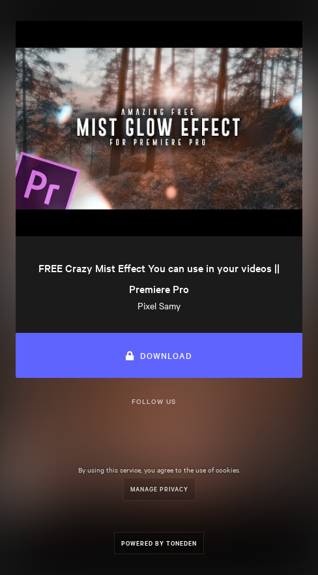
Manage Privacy (159, 488)
